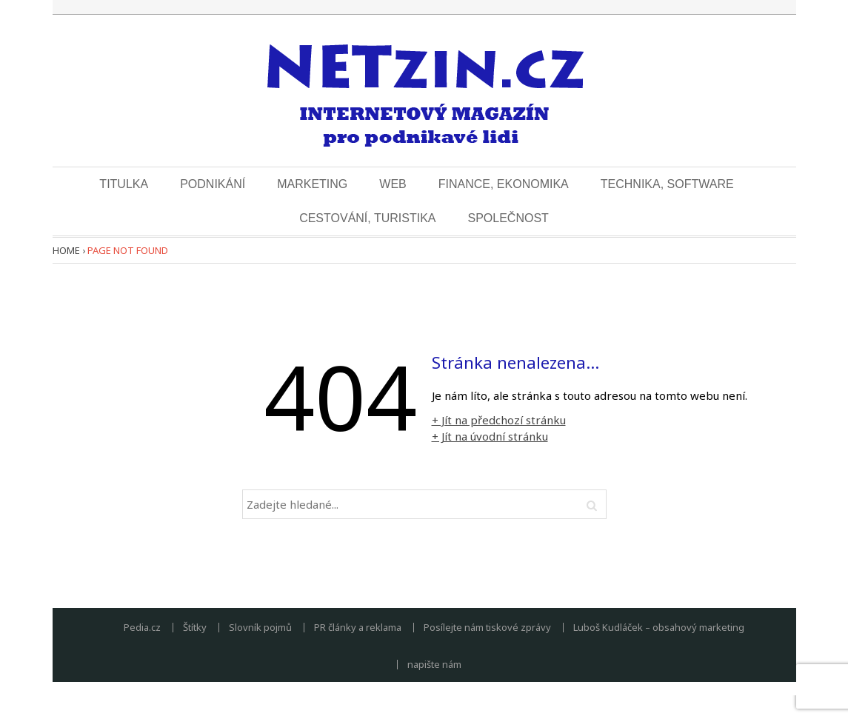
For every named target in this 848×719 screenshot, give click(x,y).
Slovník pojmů (260, 627)
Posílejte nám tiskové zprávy (487, 627)
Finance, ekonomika (503, 184)
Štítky (195, 627)
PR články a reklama (357, 627)
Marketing (312, 184)
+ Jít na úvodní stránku (490, 436)
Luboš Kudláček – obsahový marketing (658, 627)
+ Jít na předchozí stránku (499, 419)
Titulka (123, 184)
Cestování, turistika (367, 218)
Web (392, 184)
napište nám (434, 664)
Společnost (507, 218)
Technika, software (667, 184)
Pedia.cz (142, 627)
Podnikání (212, 184)
